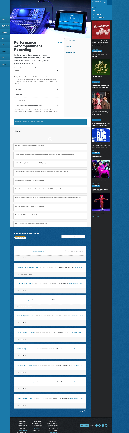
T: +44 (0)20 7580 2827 (37, 425)
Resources (4, 32)
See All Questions (19, 237)
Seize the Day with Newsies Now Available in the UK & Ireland (100, 87)
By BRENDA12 (20, 378)
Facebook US (99, 421)
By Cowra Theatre (22, 264)
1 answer (21, 254)
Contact (99, 418)
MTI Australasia (98, 17)
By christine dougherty (24, 247)
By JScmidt (20, 279)
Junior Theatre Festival (5, 25)
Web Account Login (97, 1)
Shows (3, 19)
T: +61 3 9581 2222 (52, 428)
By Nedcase (20, 394)
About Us (4, 51)
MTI (94, 11)
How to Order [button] (70, 52)
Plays (3, 38)
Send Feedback (84, 421)
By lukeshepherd (22, 361)
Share (61, 42)
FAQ (3, 44)
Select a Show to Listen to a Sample (25, 68)
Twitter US (103, 421)
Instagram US (106, 421)
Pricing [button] (68, 46)
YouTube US (96, 421)
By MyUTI (19, 328)
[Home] (5, 8)
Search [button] (109, 2)
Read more (96, 49)
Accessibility (104, 418)
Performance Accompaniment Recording (80, 280)
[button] (104, 2)
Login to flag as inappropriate (55, 247)
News (3, 57)
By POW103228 (21, 345)
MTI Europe (97, 14)
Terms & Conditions (85, 418)
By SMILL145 (20, 312)
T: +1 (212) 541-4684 (22, 427)
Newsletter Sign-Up (4, 63)
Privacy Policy (93, 418)
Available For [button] (70, 40)
